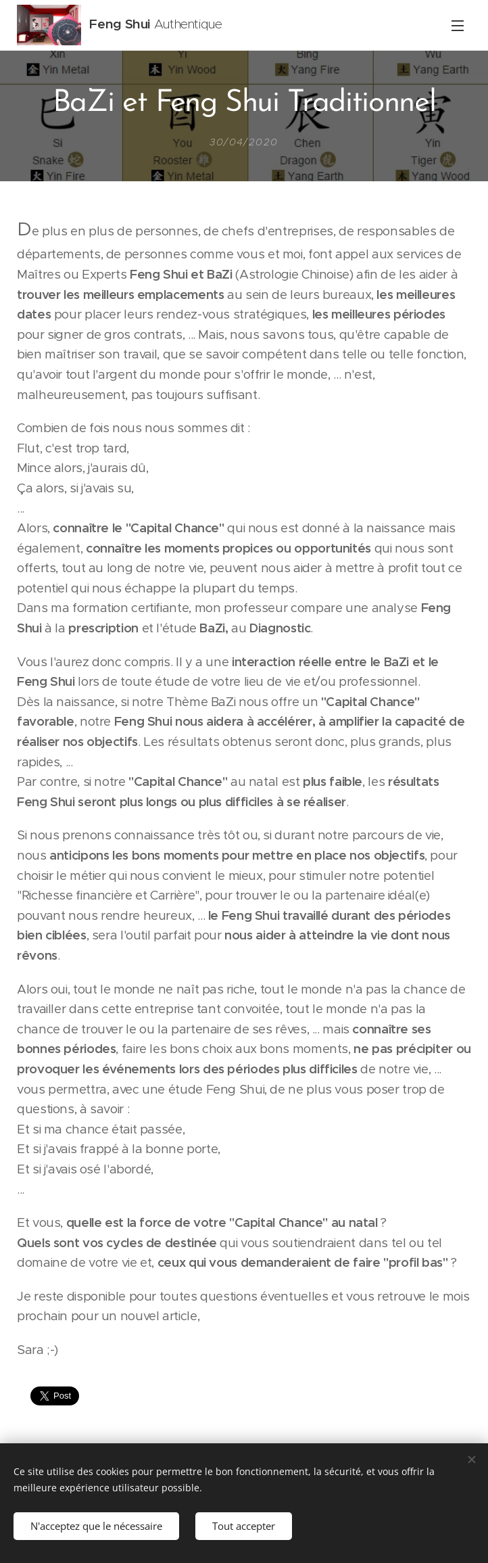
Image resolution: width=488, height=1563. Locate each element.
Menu (458, 25)
